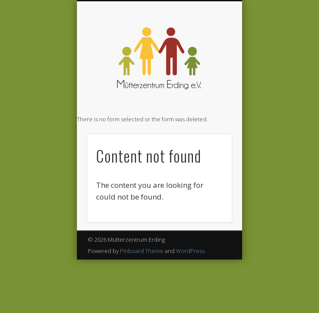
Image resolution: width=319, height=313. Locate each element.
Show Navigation (210, 78)
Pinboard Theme (141, 251)
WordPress (190, 251)
